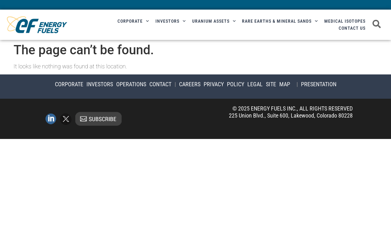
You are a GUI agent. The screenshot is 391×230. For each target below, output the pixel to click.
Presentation (318, 84)
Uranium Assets (214, 21)
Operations (131, 84)
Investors (170, 21)
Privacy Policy (224, 84)
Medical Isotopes (344, 21)
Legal (255, 84)
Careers (189, 84)
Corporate (133, 21)
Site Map (278, 84)
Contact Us (352, 28)
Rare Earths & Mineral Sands (280, 21)
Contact (160, 84)
